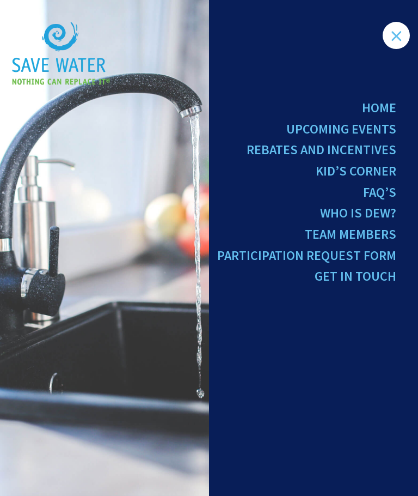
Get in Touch (355, 276)
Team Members (350, 234)
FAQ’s (379, 192)
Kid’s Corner (356, 170)
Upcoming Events (341, 128)
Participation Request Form (306, 255)
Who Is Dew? (358, 212)
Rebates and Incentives (321, 149)
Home (379, 107)
